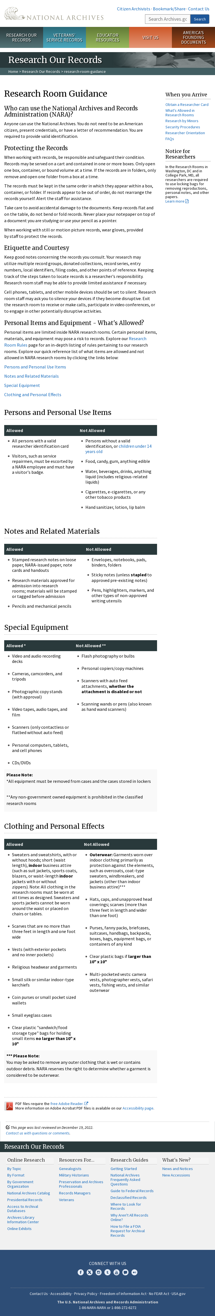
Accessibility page (138, 1108)
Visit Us (150, 37)
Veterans (66, 1199)
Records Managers (75, 1193)
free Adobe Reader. (69, 1103)
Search (200, 19)
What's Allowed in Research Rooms (180, 112)
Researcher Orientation (185, 132)
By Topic (14, 1168)
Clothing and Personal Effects (32, 394)
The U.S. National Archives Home (53, 13)
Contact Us (198, 8)
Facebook (80, 1272)
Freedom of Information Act (123, 1293)
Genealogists (70, 1168)
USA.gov (179, 1293)
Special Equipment (22, 385)
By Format (15, 1175)
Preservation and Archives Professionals (81, 1184)
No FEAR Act (159, 1293)
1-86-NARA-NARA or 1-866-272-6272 (107, 1307)
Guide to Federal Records (132, 1190)
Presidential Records (25, 1199)
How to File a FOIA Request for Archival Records (128, 1231)
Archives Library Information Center (23, 1219)
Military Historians (74, 1175)
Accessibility (61, 1293)
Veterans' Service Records (64, 37)
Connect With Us (107, 1263)
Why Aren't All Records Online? (129, 1217)
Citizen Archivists (133, 8)
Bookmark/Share (169, 8)
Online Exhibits (19, 1228)
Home (13, 71)
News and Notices (177, 1168)
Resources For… (76, 1160)
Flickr (134, 1272)
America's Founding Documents (193, 37)
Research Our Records (21, 37)
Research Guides (129, 1160)
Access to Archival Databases (22, 1208)
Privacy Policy (85, 1293)
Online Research (26, 1160)
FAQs (169, 138)
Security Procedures (182, 126)
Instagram (98, 1272)
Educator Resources (107, 37)
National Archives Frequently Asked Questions (125, 1180)
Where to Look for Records (126, 1206)
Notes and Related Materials (31, 376)
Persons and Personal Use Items (35, 367)
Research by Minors (181, 120)
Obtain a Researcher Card (187, 104)
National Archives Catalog (28, 1193)
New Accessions (176, 1175)
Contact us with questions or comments (37, 1133)
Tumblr (107, 1272)
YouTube (116, 1272)
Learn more (174, 201)
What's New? (176, 1160)
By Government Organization (20, 1184)
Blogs (125, 1272)
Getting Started (124, 1168)
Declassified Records (129, 1197)
